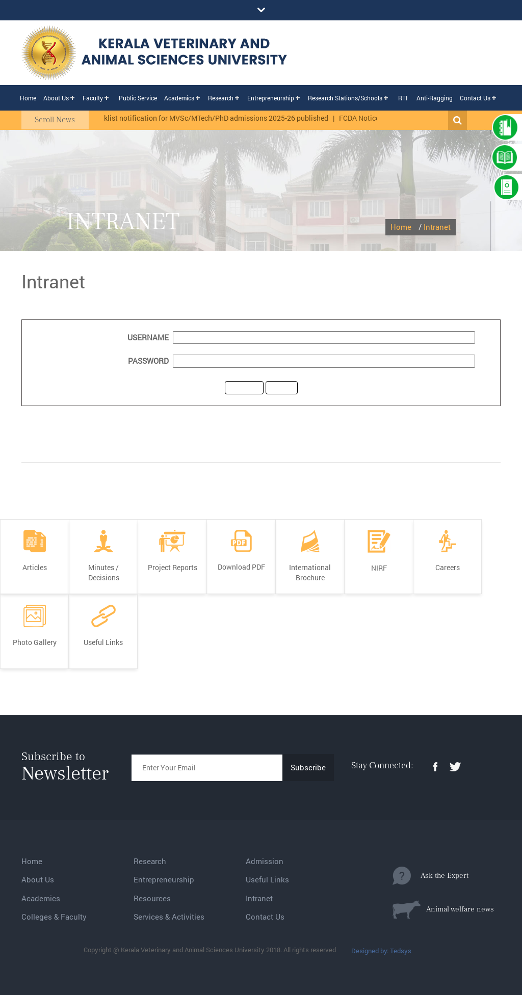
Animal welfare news (443, 909)
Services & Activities (169, 916)
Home (28, 98)
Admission (264, 861)
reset (282, 387)
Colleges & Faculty (54, 916)
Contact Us (475, 98)
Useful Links (267, 879)
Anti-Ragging (434, 98)
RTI (402, 98)
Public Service (138, 98)
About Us (56, 98)
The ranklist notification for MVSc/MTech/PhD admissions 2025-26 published (208, 118)
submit (244, 387)
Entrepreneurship (270, 98)
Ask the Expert (430, 876)
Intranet (437, 227)
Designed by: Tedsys (381, 950)
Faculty (93, 98)
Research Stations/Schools (345, 98)
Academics (179, 98)
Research (220, 98)
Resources (152, 898)
